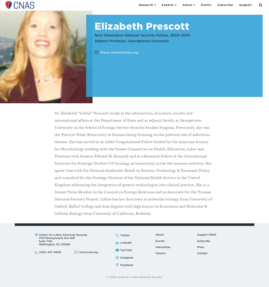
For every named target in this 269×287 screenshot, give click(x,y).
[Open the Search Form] (260, 5)
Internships (163, 247)
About (160, 234)
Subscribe (203, 241)
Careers (161, 253)
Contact (202, 253)
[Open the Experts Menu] (169, 5)
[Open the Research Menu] (147, 5)
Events (160, 241)
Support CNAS (206, 234)
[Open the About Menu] (188, 5)
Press (200, 247)
